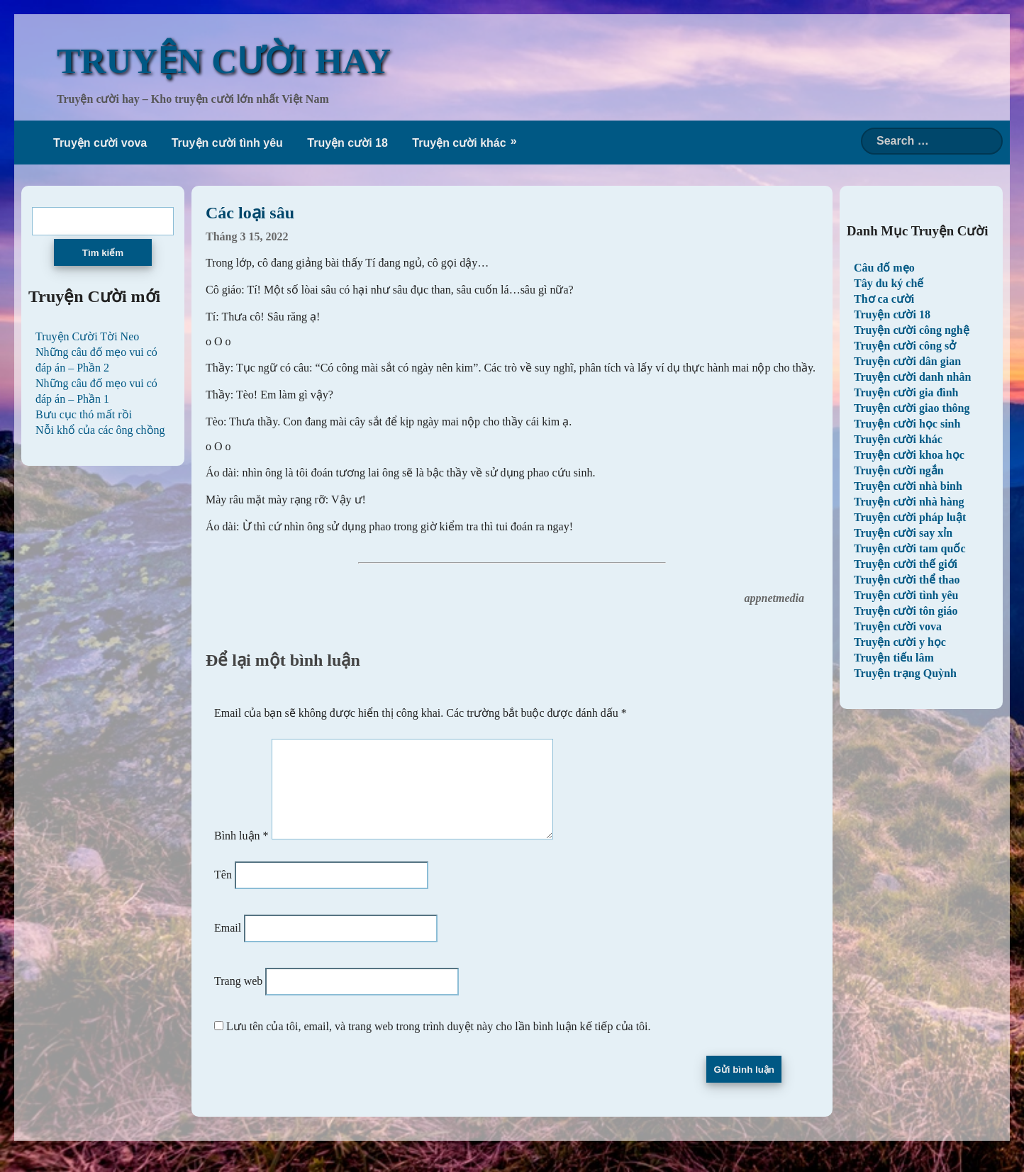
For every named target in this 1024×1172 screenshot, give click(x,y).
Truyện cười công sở (905, 346)
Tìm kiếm (102, 252)
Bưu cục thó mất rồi (83, 414)
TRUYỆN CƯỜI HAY (224, 61)
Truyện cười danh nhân (912, 377)
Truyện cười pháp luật (910, 517)
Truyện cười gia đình (906, 392)
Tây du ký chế (888, 283)
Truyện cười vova (100, 143)
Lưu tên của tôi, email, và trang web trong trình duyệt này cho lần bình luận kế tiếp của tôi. (438, 1043)
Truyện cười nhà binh (908, 486)
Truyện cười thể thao (906, 580)
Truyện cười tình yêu (227, 143)
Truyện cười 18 (347, 143)
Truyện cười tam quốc (909, 548)
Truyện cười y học (900, 642)
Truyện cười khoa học (909, 455)
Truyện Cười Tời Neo (87, 336)
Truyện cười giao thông (912, 408)
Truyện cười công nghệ (911, 330)
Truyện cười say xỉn (903, 533)
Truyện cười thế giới (905, 564)
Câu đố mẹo (884, 268)
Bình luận (241, 853)
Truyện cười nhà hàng (909, 502)
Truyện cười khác (459, 143)
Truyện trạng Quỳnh (905, 673)
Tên (223, 892)
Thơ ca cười (884, 299)
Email (227, 945)
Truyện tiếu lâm (894, 658)
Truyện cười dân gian (907, 361)
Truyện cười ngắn (899, 470)
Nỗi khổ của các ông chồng (100, 430)
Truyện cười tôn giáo (906, 611)
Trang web (238, 998)
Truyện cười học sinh (907, 424)
